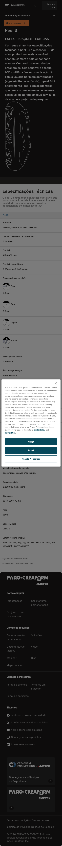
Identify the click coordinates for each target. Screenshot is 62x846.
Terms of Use (10, 433)
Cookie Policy (39, 430)
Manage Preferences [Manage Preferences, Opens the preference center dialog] (31, 459)
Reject (31, 450)
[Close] (56, 383)
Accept (31, 442)
